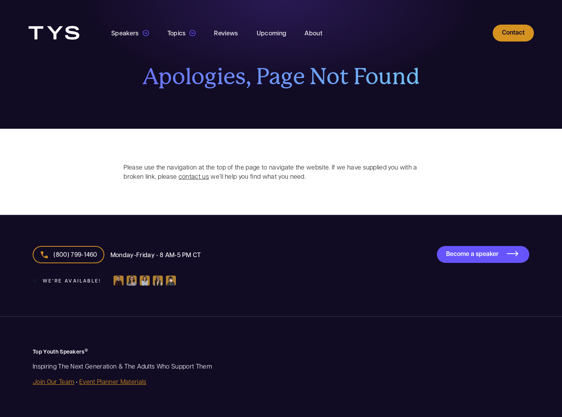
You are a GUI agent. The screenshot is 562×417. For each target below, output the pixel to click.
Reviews (226, 33)
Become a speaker (472, 253)
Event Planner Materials (112, 381)
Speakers (125, 33)
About (313, 33)
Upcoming (271, 33)
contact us (194, 176)
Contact (513, 32)
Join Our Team (53, 381)
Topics (176, 33)
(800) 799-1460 (75, 254)
